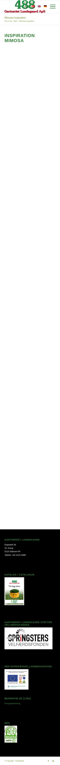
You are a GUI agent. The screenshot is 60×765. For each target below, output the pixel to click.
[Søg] (25, 6)
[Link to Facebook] (48, 760)
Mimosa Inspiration (15, 17)
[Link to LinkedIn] (53, 760)
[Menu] (51, 6)
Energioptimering (12, 703)
